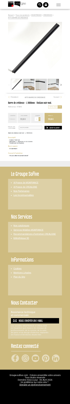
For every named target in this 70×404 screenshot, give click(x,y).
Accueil (11, 15)
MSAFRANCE (36, 15)
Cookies (17, 269)
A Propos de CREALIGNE (25, 187)
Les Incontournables (23, 195)
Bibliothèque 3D (21, 238)
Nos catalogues (21, 226)
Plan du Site (19, 277)
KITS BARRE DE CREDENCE (18, 18)
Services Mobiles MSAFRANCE (28, 230)
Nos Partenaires (21, 191)
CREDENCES (47, 15)
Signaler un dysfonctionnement (35, 385)
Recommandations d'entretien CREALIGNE (34, 234)
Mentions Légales (22, 273)
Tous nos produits (22, 15)
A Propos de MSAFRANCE (25, 183)
